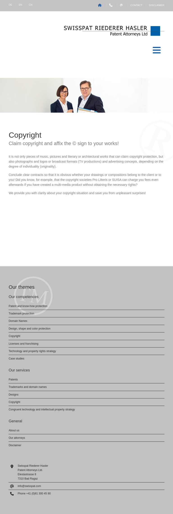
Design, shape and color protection (29, 328)
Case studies (16, 358)
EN (20, 4)
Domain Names (18, 321)
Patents (13, 379)
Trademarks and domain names (28, 387)
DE (10, 4)
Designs (13, 394)
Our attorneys (17, 437)
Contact (136, 5)
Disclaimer (156, 5)
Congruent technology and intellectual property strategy (42, 409)
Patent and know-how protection (28, 306)
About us (14, 430)
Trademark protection (21, 313)
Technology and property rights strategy (32, 351)
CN (30, 4)
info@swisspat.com (29, 486)
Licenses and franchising (23, 343)
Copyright (14, 336)
